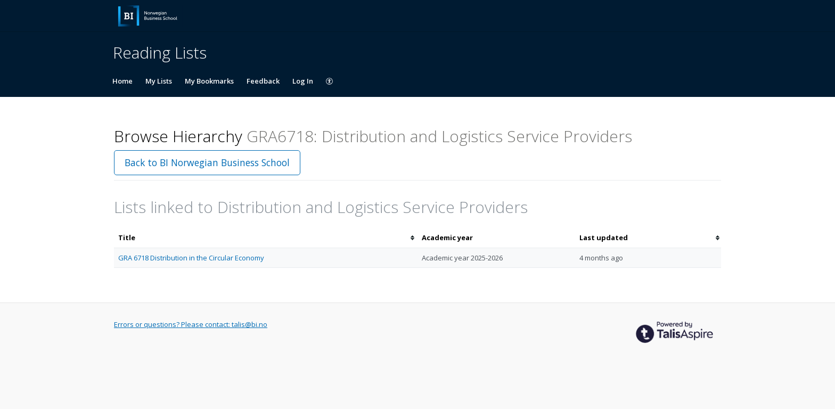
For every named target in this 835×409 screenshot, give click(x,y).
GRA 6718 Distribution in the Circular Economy (191, 258)
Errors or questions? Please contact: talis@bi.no (190, 324)
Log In (302, 81)
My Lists (158, 81)
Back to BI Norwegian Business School (207, 162)
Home (122, 81)
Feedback (263, 81)
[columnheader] (266, 238)
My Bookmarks (209, 81)
